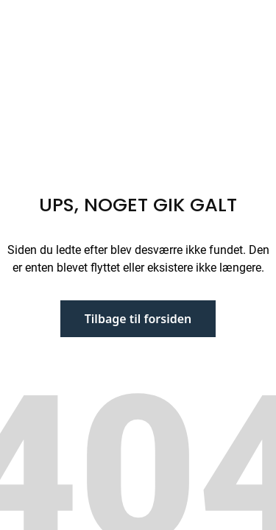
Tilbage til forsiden (138, 319)
